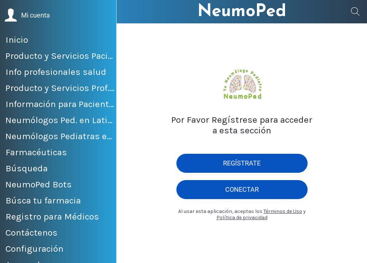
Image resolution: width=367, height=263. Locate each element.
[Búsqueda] (355, 11)
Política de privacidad (242, 217)
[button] (27, 15)
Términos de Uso (282, 211)
